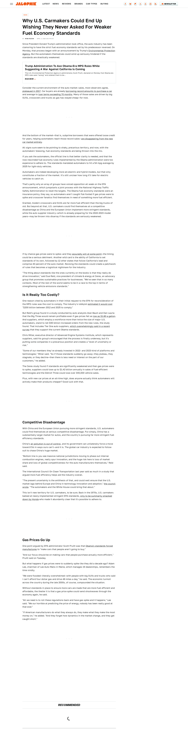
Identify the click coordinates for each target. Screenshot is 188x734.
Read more (29, 79)
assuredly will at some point (87, 254)
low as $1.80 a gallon (104, 316)
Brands (78, 4)
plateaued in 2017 (31, 91)
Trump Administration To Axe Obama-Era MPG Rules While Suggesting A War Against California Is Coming (62, 67)
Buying (104, 4)
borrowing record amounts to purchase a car (89, 91)
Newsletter (169, 4)
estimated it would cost (100, 304)
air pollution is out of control (46, 444)
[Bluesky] (130, 4)
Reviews (66, 4)
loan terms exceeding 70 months (55, 94)
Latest (46, 4)
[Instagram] (150, 4)
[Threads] (145, 4)
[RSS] (155, 4)
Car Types (91, 4)
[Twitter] (140, 4)
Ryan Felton (29, 38)
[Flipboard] (135, 4)
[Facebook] (125, 4)
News (56, 4)
